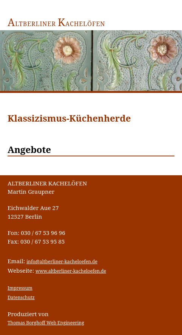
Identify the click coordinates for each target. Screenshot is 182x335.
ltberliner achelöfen (56, 24)
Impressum (20, 288)
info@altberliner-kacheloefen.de (61, 261)
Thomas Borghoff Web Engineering (46, 323)
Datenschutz (21, 297)
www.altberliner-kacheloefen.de (70, 271)
